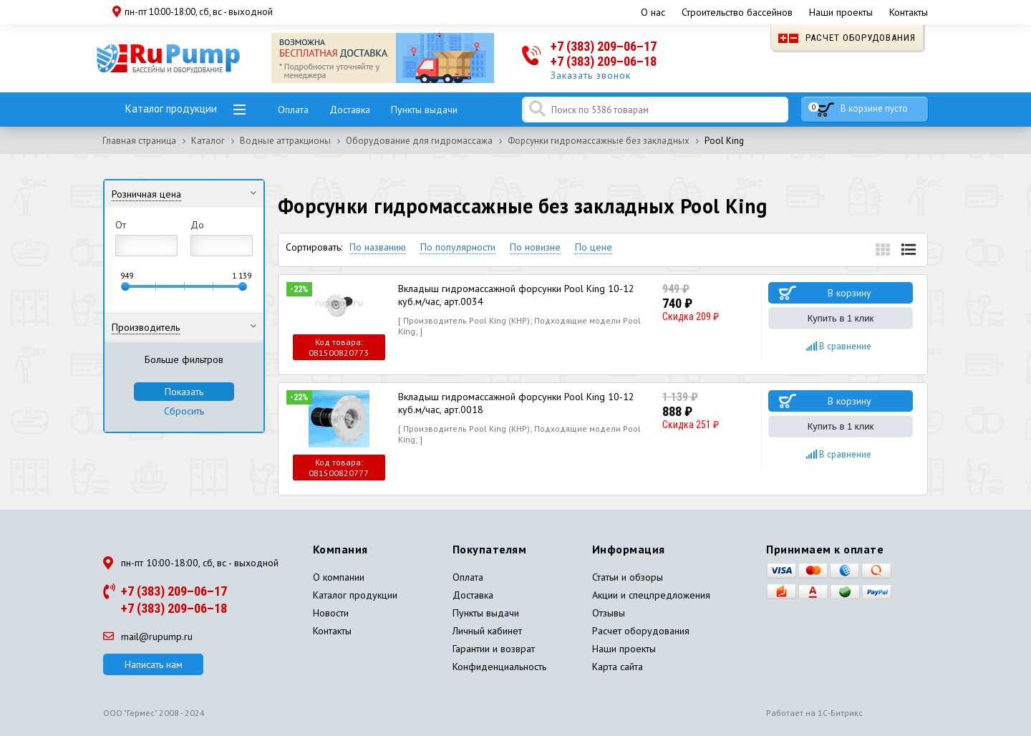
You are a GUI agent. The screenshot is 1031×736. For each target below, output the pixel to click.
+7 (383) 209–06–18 (604, 61)
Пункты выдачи (424, 109)
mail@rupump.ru (148, 636)
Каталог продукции (171, 108)
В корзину (849, 292)
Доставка (349, 109)
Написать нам (154, 664)
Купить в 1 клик (840, 318)
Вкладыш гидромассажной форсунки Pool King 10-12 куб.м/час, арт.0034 (516, 295)
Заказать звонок (591, 75)
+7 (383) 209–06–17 (604, 46)
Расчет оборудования (847, 37)
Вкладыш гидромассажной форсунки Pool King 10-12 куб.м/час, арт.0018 (516, 403)
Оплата (293, 109)
